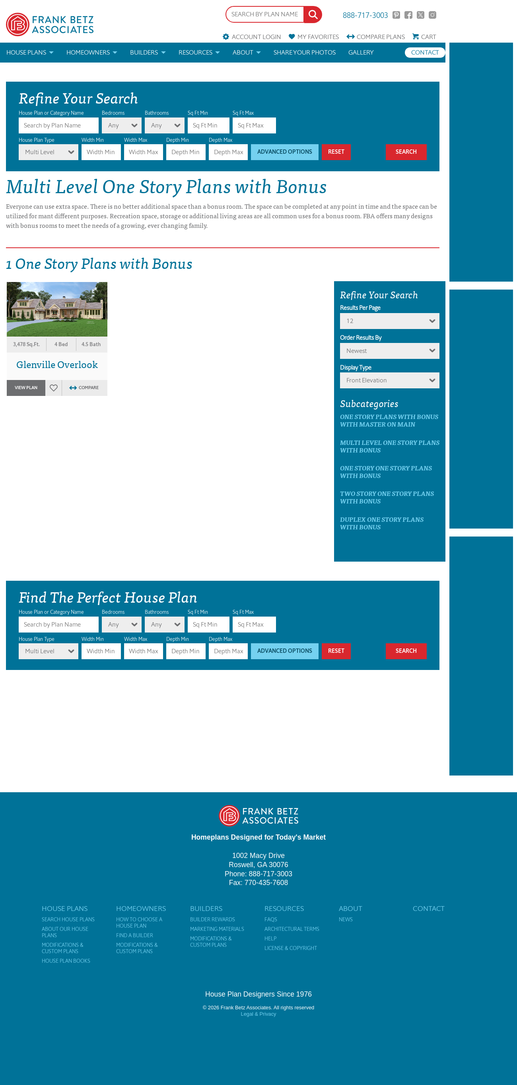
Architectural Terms (291, 929)
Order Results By (360, 338)
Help (270, 939)
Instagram (432, 15)
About (243, 52)
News (346, 920)
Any (113, 125)
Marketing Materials (217, 929)
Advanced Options (284, 152)
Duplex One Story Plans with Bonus (382, 523)
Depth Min (177, 140)
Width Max (135, 140)
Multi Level (39, 152)
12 (350, 321)
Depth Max (220, 140)
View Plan (26, 388)
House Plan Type (36, 140)
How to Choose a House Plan (139, 923)
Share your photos (305, 52)
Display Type (355, 368)
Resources (195, 52)
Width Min (93, 140)
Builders (144, 52)
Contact (425, 52)
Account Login (256, 37)
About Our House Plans (65, 932)
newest (356, 351)
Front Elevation (366, 380)
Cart (428, 37)
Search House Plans (68, 920)
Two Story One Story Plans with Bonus (387, 497)
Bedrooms (113, 113)
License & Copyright (290, 948)
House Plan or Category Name (51, 113)
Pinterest (396, 15)
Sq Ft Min (198, 113)
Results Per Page (360, 308)
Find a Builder (134, 935)
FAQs (270, 920)
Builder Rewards (212, 920)
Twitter (420, 15)
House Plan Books (66, 961)
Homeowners (88, 52)
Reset (336, 152)
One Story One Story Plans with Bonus (386, 471)
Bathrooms (157, 113)
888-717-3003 (365, 14)
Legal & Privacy (258, 1014)
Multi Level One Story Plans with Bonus (389, 446)
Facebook (408, 15)
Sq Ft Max (243, 113)
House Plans (26, 52)
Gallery (361, 52)
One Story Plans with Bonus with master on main (389, 420)
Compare (381, 37)
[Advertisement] (481, 162)
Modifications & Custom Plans (63, 948)
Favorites (318, 37)
